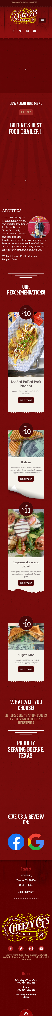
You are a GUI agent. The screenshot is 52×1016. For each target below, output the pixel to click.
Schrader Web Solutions (35, 958)
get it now (26, 112)
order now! (26, 399)
